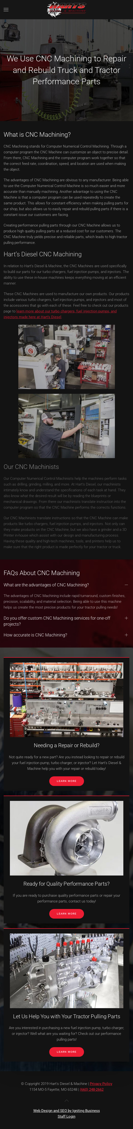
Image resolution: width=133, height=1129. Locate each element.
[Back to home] (66, 9)
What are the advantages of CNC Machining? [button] (46, 637)
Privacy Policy (101, 1084)
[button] (6, 9)
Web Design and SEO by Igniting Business (66, 1111)
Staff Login (66, 1116)
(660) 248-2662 (92, 1089)
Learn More (67, 781)
